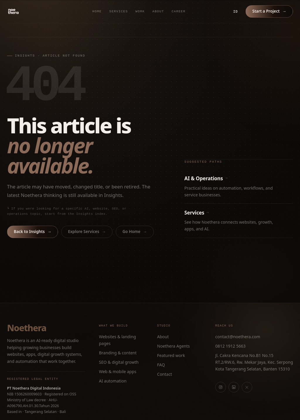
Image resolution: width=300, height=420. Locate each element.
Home (97, 11)
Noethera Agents (173, 346)
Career (179, 11)
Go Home (134, 231)
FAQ (161, 365)
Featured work (171, 355)
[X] (247, 387)
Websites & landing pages (117, 340)
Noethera (26, 328)
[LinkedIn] (234, 387)
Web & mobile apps (117, 371)
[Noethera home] (27, 11)
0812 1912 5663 (230, 346)
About (158, 11)
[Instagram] (220, 387)
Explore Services (87, 231)
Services (118, 11)
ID (235, 11)
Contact (164, 374)
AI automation (113, 381)
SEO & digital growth (119, 362)
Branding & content (118, 353)
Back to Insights (32, 231)
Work (140, 11)
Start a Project (269, 11)
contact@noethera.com (237, 336)
